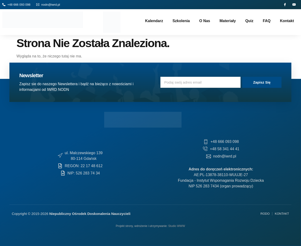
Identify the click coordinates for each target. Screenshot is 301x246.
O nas (204, 21)
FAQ (267, 21)
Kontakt (287, 21)
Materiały (228, 21)
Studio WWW (176, 226)
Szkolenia (181, 21)
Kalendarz (154, 21)
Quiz (249, 21)
